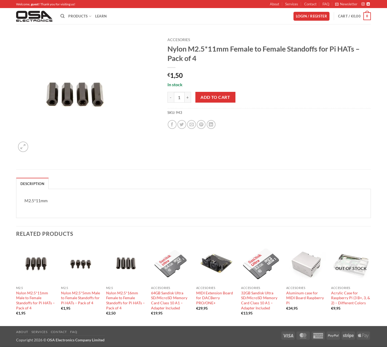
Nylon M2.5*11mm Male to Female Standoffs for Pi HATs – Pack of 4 (35, 300)
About (274, 4)
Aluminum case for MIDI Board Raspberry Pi (305, 298)
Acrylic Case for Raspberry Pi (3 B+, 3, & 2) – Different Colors (350, 298)
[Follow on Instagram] (363, 4)
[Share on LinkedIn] (211, 124)
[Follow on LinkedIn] (368, 4)
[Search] (62, 16)
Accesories (178, 40)
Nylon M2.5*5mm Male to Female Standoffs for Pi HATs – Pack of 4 (80, 298)
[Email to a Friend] (191, 124)
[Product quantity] (179, 97)
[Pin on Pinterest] (201, 124)
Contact (310, 4)
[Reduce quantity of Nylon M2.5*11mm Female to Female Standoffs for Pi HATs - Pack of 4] (170, 97)
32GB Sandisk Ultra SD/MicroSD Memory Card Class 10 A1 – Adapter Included (259, 300)
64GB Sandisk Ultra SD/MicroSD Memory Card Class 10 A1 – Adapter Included (169, 300)
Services (291, 4)
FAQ (325, 4)
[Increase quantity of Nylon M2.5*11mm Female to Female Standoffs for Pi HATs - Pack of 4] (188, 97)
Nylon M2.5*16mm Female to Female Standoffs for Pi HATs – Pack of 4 (125, 300)
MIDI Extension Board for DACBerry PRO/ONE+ (214, 298)
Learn (101, 16)
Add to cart (215, 97)
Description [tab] (32, 184)
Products (79, 16)
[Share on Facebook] (172, 124)
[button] (346, 4)
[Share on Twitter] (181, 124)
